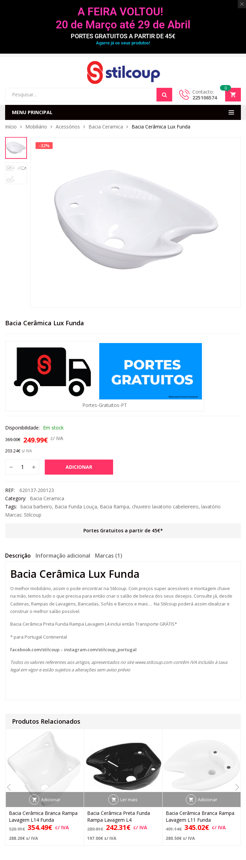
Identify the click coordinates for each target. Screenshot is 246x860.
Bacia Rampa (114, 506)
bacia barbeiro (36, 506)
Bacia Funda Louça (76, 506)
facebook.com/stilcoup (34, 649)
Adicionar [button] (50, 799)
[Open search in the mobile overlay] (88, 94)
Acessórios (68, 126)
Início (11, 126)
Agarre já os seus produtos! (123, 42)
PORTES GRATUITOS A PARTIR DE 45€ (123, 36)
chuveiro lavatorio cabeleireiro (165, 506)
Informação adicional (63, 555)
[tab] (18, 556)
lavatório (211, 506)
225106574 (204, 97)
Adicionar (79, 467)
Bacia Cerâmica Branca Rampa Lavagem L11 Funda (200, 816)
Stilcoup (32, 514)
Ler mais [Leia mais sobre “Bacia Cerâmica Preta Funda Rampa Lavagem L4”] (129, 799)
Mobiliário (36, 126)
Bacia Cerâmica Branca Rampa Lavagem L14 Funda (43, 816)
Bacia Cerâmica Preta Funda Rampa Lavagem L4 (118, 816)
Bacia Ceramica (105, 126)
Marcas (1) (108, 555)
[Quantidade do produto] (22, 467)
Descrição (18, 555)
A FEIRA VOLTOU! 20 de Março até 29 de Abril (123, 18)
